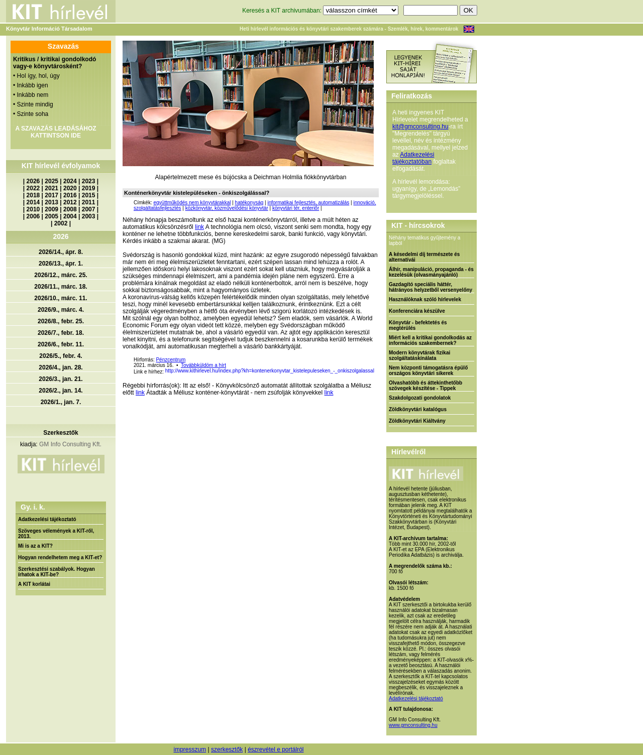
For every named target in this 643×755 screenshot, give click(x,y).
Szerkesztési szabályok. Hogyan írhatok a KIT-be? (56, 571)
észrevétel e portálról (275, 749)
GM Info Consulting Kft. (70, 444)
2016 (70, 195)
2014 (33, 202)
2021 (51, 188)
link (199, 226)
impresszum (189, 749)
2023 (88, 181)
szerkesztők (227, 749)
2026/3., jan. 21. (60, 379)
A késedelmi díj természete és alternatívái (424, 257)
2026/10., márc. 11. (60, 298)
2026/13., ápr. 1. (61, 263)
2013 (51, 202)
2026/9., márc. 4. (61, 309)
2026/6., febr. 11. (61, 344)
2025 (51, 181)
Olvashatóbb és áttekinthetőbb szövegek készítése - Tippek (425, 385)
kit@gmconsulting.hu (420, 126)
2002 (61, 223)
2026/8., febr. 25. (61, 321)
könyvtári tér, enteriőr (295, 208)
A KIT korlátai (34, 584)
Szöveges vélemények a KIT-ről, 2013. (56, 533)
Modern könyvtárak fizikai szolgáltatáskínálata (419, 355)
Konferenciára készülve (417, 311)
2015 (88, 195)
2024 (70, 181)
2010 (33, 209)
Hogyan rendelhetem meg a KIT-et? (60, 557)
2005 (51, 216)
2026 (33, 181)
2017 (51, 195)
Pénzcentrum (170, 359)
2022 (33, 188)
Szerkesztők (60, 432)
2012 (70, 202)
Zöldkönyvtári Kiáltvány (417, 421)
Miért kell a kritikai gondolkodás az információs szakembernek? (430, 340)
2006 (33, 216)
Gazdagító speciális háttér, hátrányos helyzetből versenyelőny (430, 287)
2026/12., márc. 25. (60, 275)
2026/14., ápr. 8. (61, 252)
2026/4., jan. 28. (60, 367)
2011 (88, 202)
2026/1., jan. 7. (61, 402)
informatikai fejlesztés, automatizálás (308, 202)
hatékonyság (249, 202)
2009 (51, 209)
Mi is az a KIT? (35, 546)
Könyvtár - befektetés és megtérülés (418, 325)
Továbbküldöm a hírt (203, 365)
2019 (88, 188)
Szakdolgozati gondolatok (420, 398)
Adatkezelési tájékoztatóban (413, 158)
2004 (70, 216)
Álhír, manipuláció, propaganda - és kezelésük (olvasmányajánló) (431, 272)
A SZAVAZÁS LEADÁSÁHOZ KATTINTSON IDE (55, 132)
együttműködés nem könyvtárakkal (192, 202)
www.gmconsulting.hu (413, 725)
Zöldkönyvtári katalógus (418, 409)
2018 (33, 195)
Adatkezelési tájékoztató (47, 519)
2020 (70, 188)
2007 (88, 209)
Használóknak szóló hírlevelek (425, 299)
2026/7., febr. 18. (61, 332)
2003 (88, 216)
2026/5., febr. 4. (60, 355)
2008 (70, 209)
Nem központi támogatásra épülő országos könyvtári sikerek (428, 370)
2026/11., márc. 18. (60, 286)
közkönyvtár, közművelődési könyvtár (226, 208)
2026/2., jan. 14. (60, 390)
